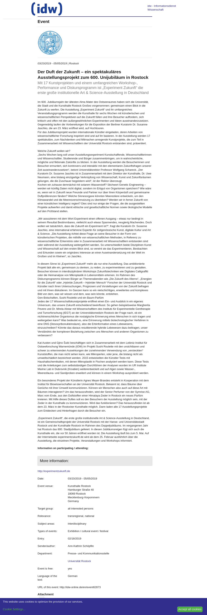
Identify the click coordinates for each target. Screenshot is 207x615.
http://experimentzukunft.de (54, 471)
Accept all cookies (189, 609)
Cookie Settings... (14, 609)
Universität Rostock (79, 561)
